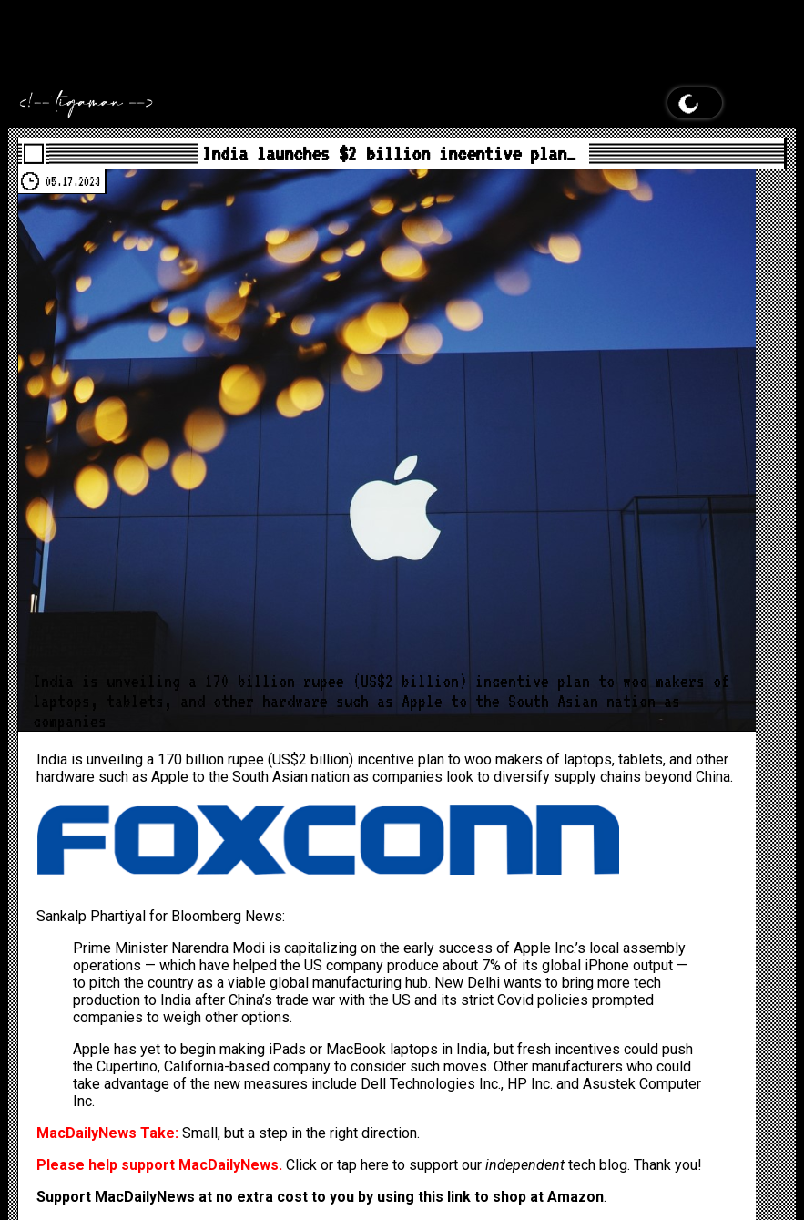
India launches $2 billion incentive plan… (388, 153)
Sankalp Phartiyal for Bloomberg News (159, 916)
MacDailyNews (664, 8)
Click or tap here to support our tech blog (456, 1165)
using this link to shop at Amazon (490, 1196)
